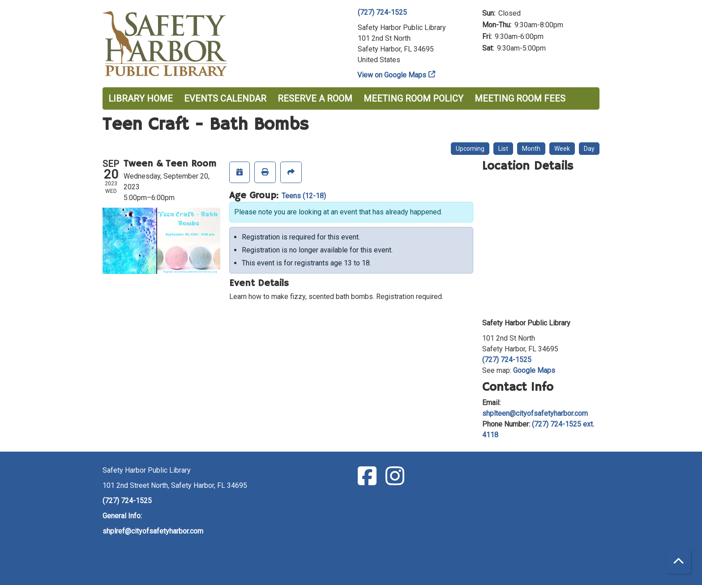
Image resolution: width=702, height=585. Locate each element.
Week (562, 148)
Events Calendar (225, 98)
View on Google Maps (392, 75)
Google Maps (534, 370)
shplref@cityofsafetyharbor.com (153, 531)
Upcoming (470, 148)
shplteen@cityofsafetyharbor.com (535, 413)
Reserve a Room (315, 98)
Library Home (140, 98)
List (503, 148)
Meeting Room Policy (413, 98)
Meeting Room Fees (520, 98)
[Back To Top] (678, 561)
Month (531, 148)
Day (589, 148)
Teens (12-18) (304, 196)
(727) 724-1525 (382, 12)
